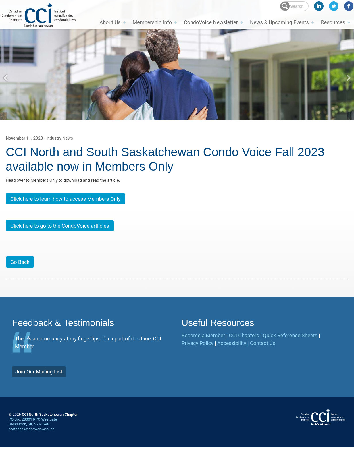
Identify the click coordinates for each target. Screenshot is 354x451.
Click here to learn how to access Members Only (65, 201)
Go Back (20, 266)
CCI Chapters (244, 339)
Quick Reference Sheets (290, 339)
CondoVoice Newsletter (211, 22)
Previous (6, 77)
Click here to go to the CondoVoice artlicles (59, 229)
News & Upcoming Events (279, 22)
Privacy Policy (197, 347)
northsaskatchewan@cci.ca (32, 433)
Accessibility (231, 347)
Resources (333, 22)
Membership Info (152, 22)
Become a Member (203, 339)
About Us (109, 22)
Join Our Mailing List (38, 376)
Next (348, 77)
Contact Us (262, 347)
